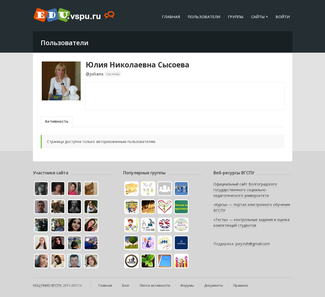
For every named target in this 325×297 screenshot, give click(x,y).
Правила (240, 285)
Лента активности (155, 285)
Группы (235, 16)
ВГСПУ (56, 285)
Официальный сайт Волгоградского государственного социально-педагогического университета (245, 190)
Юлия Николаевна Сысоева (137, 65)
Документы (213, 285)
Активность (56, 121)
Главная (171, 16)
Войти (283, 16)
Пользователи (204, 16)
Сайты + (259, 16)
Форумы (187, 285)
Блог (125, 285)
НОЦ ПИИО (42, 285)
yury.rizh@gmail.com (252, 243)
